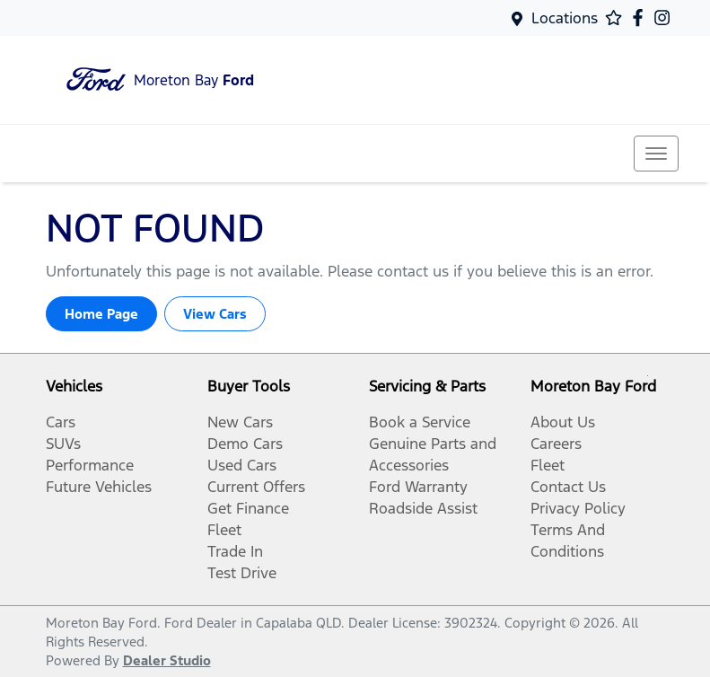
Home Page (101, 313)
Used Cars (241, 465)
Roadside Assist (423, 508)
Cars (60, 422)
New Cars (240, 422)
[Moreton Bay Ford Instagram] (665, 17)
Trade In (235, 551)
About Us (562, 422)
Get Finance (248, 508)
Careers (556, 443)
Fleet (224, 530)
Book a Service (419, 422)
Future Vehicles (99, 487)
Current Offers (256, 487)
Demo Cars (245, 443)
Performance (90, 465)
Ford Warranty (418, 487)
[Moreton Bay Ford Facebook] (641, 17)
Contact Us (568, 487)
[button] (656, 153)
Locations (564, 18)
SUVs (63, 443)
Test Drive (241, 573)
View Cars (215, 313)
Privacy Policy (578, 508)
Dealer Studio (167, 660)
